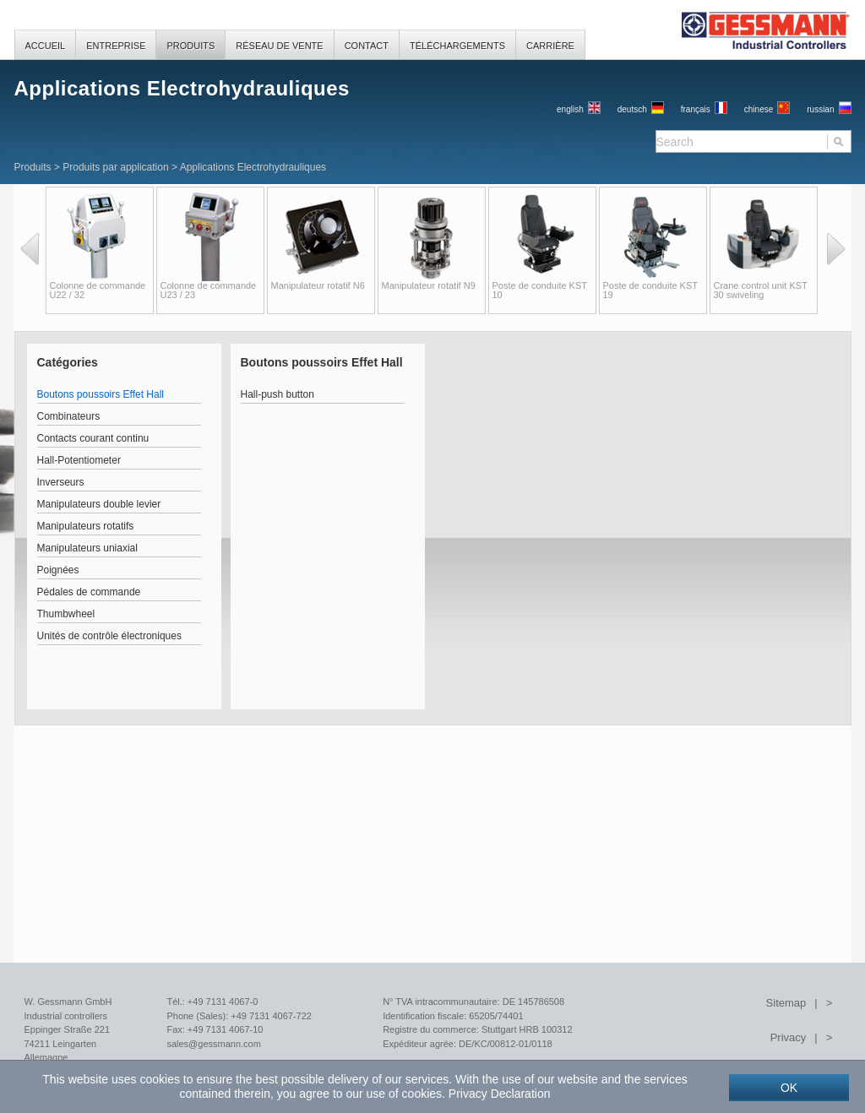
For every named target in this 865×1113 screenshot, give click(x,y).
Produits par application (115, 167)
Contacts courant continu (93, 438)
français (695, 109)
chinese (758, 109)
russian (820, 109)
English (570, 109)
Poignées (58, 570)
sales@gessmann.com (213, 1044)
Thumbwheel (66, 614)
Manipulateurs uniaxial (87, 548)
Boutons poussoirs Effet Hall (101, 394)
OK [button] (789, 1087)
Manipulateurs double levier (99, 504)
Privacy (788, 1037)
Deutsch (632, 109)
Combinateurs (69, 416)
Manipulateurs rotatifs (85, 526)
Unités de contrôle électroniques (109, 636)
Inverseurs (60, 482)
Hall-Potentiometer (79, 460)
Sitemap (786, 1002)
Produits (33, 167)
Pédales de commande (89, 592)
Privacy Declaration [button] (500, 1093)
